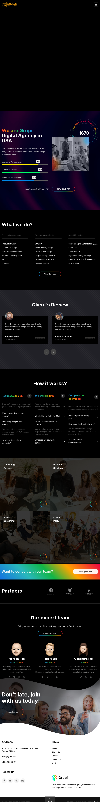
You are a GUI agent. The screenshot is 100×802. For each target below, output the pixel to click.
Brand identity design (44, 248)
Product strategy (9, 244)
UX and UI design (9, 248)
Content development (44, 259)
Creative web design (43, 251)
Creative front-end (43, 263)
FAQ (3, 259)
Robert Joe (50, 658)
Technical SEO (74, 251)
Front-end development (12, 251)
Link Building (73, 263)
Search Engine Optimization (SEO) (83, 244)
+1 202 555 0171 (9, 762)
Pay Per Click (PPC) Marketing (81, 259)
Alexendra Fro (83, 658)
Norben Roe (17, 658)
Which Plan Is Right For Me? (47, 416)
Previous (46, 352)
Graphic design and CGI (45, 255)
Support (5, 263)
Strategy (38, 244)
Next (53, 352)
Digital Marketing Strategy (79, 255)
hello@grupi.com (9, 756)
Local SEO (72, 248)
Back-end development (12, 255)
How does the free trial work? (81, 424)
